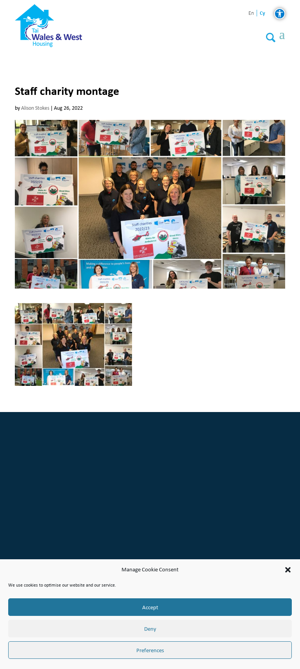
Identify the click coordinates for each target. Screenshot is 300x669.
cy (262, 13)
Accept (150, 607)
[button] (288, 570)
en (251, 13)
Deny (150, 628)
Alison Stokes (35, 108)
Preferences (150, 650)
